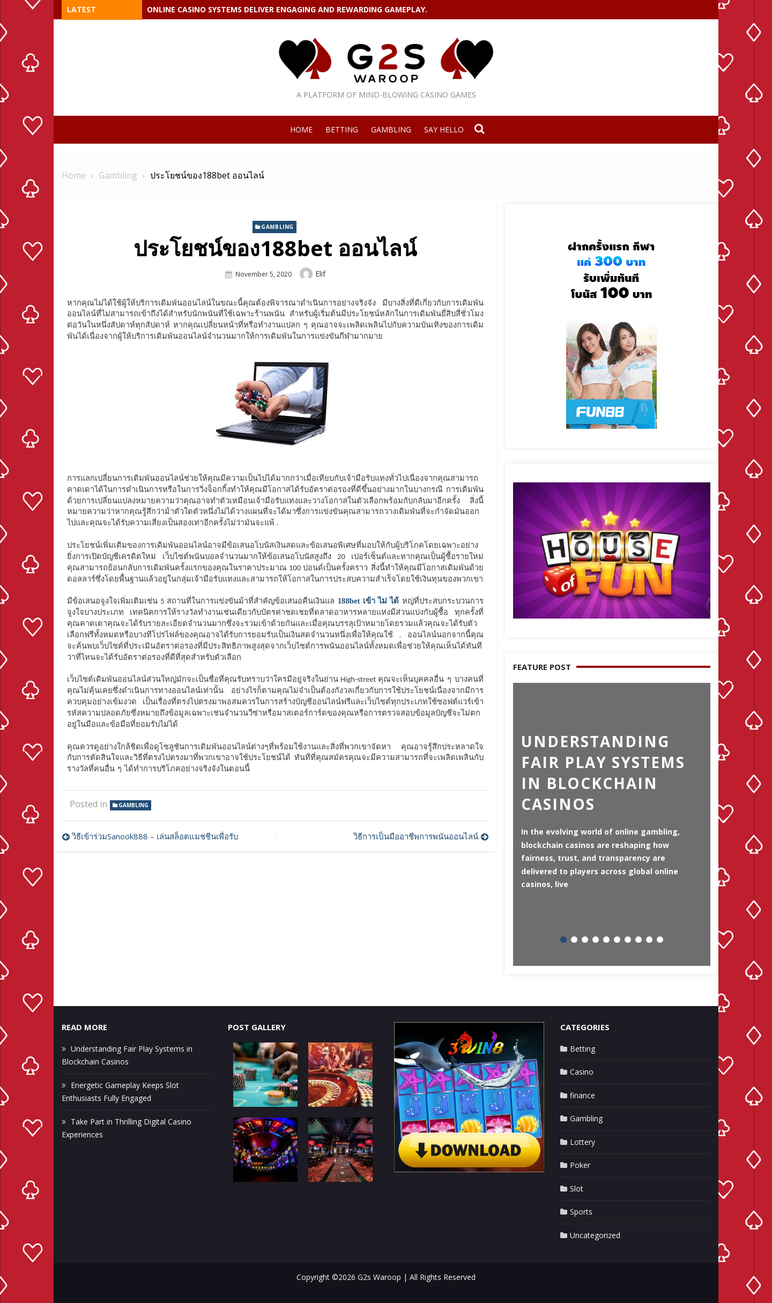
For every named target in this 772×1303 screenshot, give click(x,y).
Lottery (582, 1142)
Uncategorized (595, 1235)
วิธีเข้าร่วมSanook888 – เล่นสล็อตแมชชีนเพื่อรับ (155, 836)
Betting (341, 129)
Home (301, 129)
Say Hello (444, 129)
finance (582, 1095)
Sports (581, 1212)
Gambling (391, 129)
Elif (320, 274)
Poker (580, 1165)
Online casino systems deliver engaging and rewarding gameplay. (287, 9)
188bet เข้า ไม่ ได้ (368, 601)
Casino (581, 1072)
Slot (576, 1188)
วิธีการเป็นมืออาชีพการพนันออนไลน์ (415, 836)
